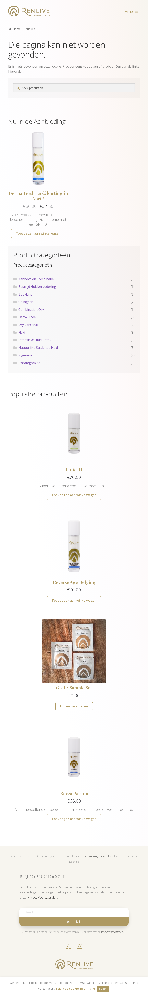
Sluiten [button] (102, 988)
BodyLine (25, 294)
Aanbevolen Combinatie (36, 279)
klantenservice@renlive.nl (95, 856)
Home (17, 29)
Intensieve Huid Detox (34, 340)
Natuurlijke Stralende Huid (38, 347)
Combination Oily (31, 309)
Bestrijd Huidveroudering (37, 286)
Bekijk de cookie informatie (75, 988)
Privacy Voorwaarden (42, 897)
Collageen (25, 302)
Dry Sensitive (28, 325)
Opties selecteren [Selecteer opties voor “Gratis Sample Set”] (74, 706)
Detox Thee (27, 317)
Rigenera (25, 355)
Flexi (21, 332)
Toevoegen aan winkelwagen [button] (38, 233)
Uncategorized (29, 363)
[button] (129, 12)
